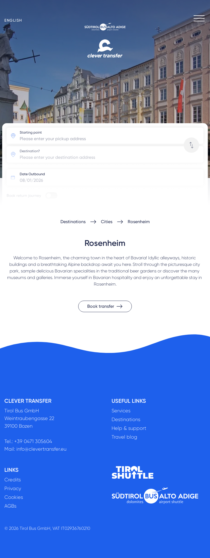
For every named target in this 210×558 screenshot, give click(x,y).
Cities (106, 221)
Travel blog (124, 437)
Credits (12, 479)
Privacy (12, 488)
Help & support (129, 428)
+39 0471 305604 (33, 441)
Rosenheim (139, 221)
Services (121, 410)
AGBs (10, 506)
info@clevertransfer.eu (41, 449)
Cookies (13, 497)
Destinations (73, 221)
